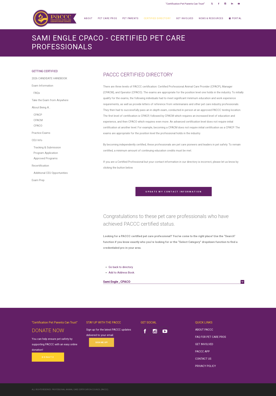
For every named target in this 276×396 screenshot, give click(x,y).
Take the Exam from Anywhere (50, 100)
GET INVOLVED (204, 344)
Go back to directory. (121, 267)
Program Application (46, 153)
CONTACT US (203, 358)
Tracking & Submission (47, 147)
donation (37, 349)
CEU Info (37, 140)
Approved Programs (46, 158)
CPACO (38, 125)
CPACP (38, 114)
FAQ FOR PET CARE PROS (210, 337)
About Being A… (41, 107)
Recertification (40, 165)
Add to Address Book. (122, 272)
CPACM (38, 120)
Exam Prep (38, 180)
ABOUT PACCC (204, 329)
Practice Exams (41, 133)
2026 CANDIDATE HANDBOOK (49, 78)
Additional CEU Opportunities (51, 173)
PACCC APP (202, 351)
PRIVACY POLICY (205, 366)
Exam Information (42, 85)
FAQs (37, 93)
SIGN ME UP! (101, 342)
